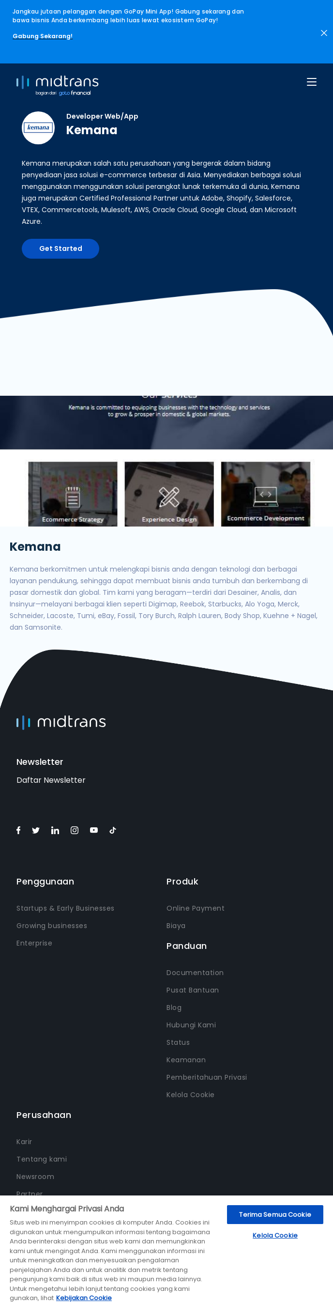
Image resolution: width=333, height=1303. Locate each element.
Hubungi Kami (191, 1025)
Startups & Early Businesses (65, 908)
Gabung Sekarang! (43, 36)
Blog (174, 1007)
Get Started (60, 248)
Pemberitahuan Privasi (206, 1077)
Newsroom (35, 1176)
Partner (29, 1194)
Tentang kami (41, 1159)
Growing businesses (51, 926)
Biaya (176, 926)
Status (178, 1042)
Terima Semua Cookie (275, 1214)
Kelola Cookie (190, 1095)
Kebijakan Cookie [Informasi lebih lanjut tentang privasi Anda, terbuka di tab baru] (84, 1298)
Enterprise (34, 943)
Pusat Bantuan (192, 990)
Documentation (195, 972)
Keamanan (186, 1060)
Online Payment (195, 908)
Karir (24, 1142)
